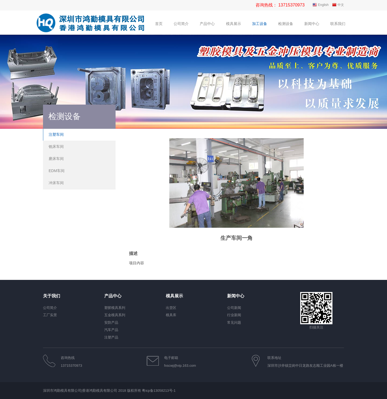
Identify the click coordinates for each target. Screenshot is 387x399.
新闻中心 (311, 24)
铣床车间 (56, 146)
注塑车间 (56, 134)
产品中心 (207, 24)
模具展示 (233, 24)
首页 (159, 24)
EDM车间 (56, 171)
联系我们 (337, 24)
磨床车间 (56, 158)
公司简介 (181, 24)
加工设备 (259, 24)
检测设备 (285, 24)
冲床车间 (56, 183)
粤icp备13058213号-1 (158, 391)
